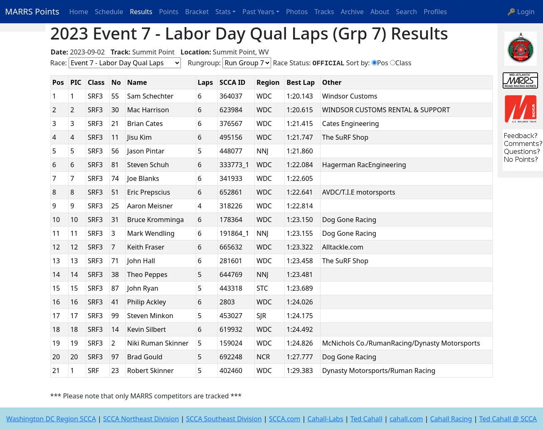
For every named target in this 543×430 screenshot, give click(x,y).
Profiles (435, 11)
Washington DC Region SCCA (51, 418)
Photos (297, 11)
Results (141, 11)
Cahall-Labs (325, 418)
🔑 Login (521, 11)
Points (168, 11)
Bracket (197, 11)
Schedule (109, 11)
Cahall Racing (451, 418)
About (379, 11)
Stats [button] (223, 11)
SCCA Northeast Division (141, 418)
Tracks (324, 11)
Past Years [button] (258, 11)
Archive (352, 11)
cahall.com (406, 418)
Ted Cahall (366, 418)
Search (406, 11)
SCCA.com (285, 418)
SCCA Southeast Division (224, 418)
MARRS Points (32, 11)
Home (79, 11)
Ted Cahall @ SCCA (508, 418)
